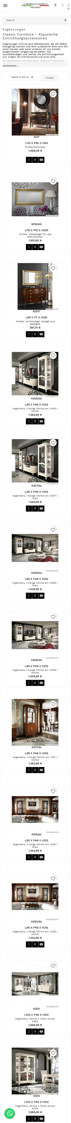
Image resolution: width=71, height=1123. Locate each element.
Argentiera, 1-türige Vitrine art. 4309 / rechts (35, 671)
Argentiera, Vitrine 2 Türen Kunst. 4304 (35, 1107)
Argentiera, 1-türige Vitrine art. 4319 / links (35, 845)
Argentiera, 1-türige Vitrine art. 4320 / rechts (35, 932)
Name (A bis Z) (23, 77)
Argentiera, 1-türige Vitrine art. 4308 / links (35, 584)
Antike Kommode (35, 147)
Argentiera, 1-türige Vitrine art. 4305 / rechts (35, 409)
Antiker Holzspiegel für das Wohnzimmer (35, 235)
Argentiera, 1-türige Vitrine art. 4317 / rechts (35, 758)
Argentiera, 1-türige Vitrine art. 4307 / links (35, 497)
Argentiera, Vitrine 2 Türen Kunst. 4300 (35, 1020)
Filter (49, 77)
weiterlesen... (10, 65)
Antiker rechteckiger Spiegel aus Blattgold (35, 322)
